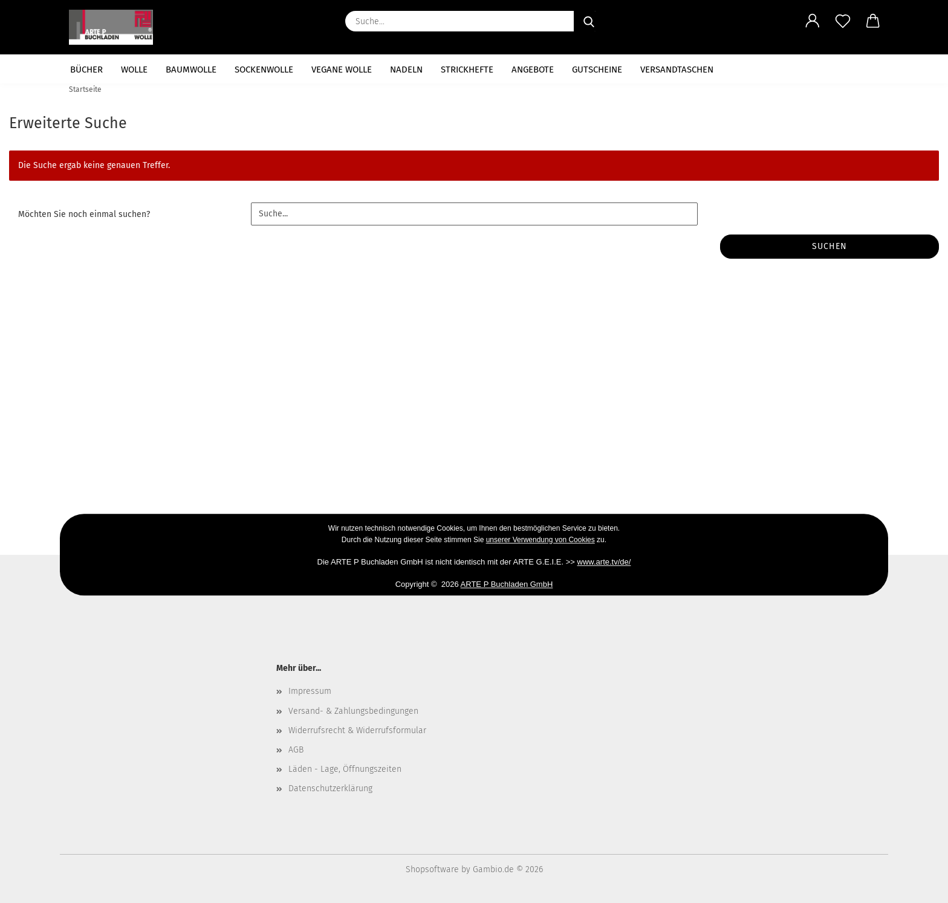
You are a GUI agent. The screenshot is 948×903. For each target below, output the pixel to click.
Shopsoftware (432, 869)
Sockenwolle (264, 69)
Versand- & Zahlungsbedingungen (353, 711)
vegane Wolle (341, 69)
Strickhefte (467, 69)
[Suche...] (589, 21)
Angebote (532, 69)
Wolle (134, 69)
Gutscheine (597, 69)
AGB (296, 750)
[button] (812, 21)
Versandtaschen (676, 69)
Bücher (86, 69)
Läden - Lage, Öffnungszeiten (344, 769)
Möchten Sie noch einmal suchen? (84, 214)
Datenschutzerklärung (330, 788)
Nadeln (406, 69)
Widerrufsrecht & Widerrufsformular (357, 730)
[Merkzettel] (843, 21)
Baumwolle (191, 69)
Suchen (829, 246)
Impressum (309, 691)
